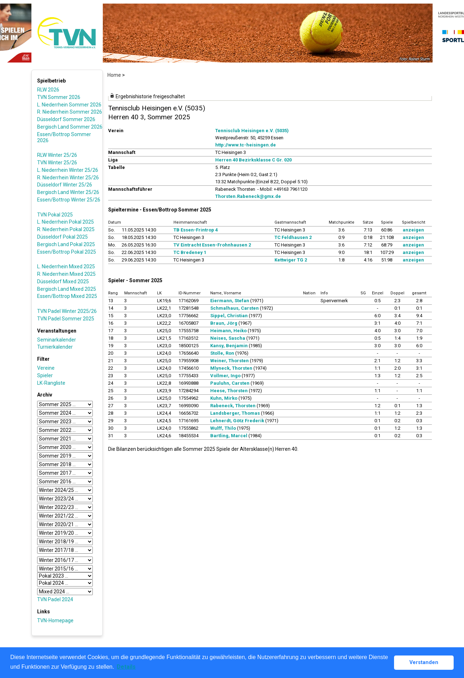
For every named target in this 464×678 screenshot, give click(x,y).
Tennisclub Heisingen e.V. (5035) (252, 130)
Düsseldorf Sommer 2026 (66, 119)
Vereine (46, 368)
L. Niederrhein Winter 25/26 (67, 170)
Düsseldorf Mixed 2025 (63, 281)
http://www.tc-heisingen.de (245, 145)
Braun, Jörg (223, 323)
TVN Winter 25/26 (57, 162)
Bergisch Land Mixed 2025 (66, 289)
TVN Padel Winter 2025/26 (67, 311)
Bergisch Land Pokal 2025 (66, 244)
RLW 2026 (48, 90)
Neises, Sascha (227, 338)
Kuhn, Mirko (223, 398)
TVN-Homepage (55, 620)
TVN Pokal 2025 (55, 215)
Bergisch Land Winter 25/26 (68, 192)
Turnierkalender (55, 347)
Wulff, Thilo (223, 428)
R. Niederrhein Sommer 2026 (69, 112)
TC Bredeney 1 (189, 252)
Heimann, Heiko (228, 330)
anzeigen (413, 230)
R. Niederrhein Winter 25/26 (68, 177)
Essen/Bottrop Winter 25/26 (68, 200)
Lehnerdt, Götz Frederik (237, 420)
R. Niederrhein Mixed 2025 (66, 274)
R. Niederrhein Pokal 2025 (66, 229)
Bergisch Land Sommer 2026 (69, 127)
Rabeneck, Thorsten (233, 405)
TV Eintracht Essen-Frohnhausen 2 (212, 245)
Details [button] (126, 666)
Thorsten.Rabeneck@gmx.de (248, 196)
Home (114, 75)
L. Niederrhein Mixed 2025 (66, 266)
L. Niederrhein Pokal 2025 (65, 222)
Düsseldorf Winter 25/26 (64, 185)
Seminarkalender (56, 340)
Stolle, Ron (222, 353)
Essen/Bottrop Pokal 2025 (66, 252)
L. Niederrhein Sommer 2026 (69, 105)
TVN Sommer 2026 (58, 97)
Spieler (45, 375)
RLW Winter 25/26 (57, 155)
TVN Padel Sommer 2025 (65, 318)
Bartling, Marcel (228, 435)
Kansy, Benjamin (229, 345)
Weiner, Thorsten (229, 360)
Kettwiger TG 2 (290, 260)
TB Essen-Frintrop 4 (195, 230)
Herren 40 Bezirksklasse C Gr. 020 (253, 160)
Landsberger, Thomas (235, 413)
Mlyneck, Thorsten (231, 368)
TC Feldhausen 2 (293, 237)
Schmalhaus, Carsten (234, 308)
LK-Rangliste (51, 383)
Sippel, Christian (229, 315)
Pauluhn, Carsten (229, 383)
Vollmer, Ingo (225, 375)
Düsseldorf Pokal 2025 (62, 237)
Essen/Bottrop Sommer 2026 (64, 137)
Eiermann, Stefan (229, 300)
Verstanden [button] (423, 662)
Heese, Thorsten (229, 390)
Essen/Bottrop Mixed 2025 (67, 296)
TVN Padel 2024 (55, 599)
